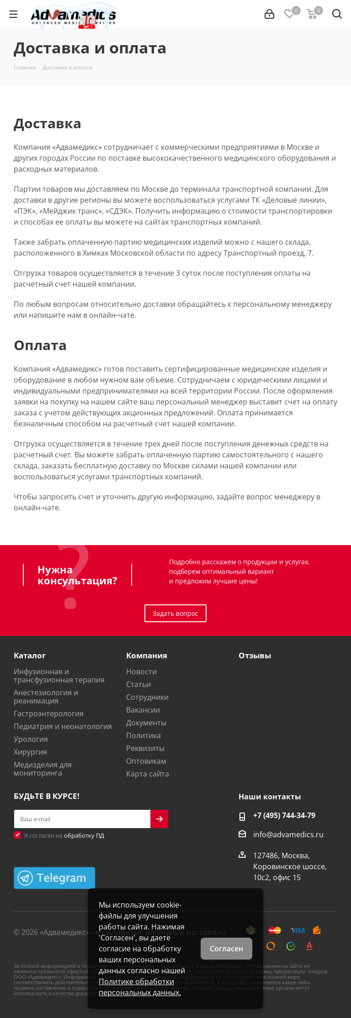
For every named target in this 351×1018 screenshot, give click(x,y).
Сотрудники (147, 697)
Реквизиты (145, 748)
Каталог (30, 655)
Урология (31, 739)
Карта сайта (147, 774)
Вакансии (143, 710)
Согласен (226, 949)
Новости (141, 671)
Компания (146, 655)
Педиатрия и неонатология (63, 726)
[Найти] (337, 16)
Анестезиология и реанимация (46, 696)
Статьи (138, 684)
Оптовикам (146, 761)
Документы (146, 723)
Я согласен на (64, 835)
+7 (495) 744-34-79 (284, 815)
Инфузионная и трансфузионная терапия (59, 675)
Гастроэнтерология (49, 713)
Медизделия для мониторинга (43, 769)
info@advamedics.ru (288, 834)
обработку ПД (84, 835)
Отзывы (255, 655)
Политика (143, 735)
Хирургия (30, 752)
